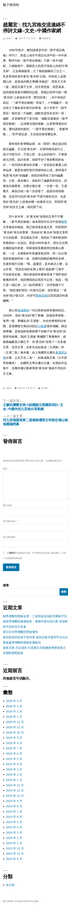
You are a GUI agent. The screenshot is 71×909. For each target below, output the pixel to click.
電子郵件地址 (10, 521)
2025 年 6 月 (14, 753)
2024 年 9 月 (14, 801)
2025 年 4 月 (14, 764)
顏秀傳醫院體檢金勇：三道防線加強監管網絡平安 (35, 616)
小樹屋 (42, 326)
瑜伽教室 (23, 310)
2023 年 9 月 (14, 859)
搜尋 (6, 585)
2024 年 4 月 (14, 827)
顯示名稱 (8, 505)
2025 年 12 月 (15, 722)
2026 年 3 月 (14, 706)
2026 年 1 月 (14, 716)
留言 (5, 468)
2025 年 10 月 (15, 732)
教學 (64, 221)
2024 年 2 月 (14, 838)
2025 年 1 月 (14, 780)
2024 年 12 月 (15, 785)
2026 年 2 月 (14, 711)
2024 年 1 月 (14, 843)
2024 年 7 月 (14, 811)
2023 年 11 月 (15, 853)
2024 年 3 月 (14, 832)
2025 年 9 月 (14, 737)
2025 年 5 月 (14, 759)
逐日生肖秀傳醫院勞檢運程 (20, 632)
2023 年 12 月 (15, 848)
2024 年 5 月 (14, 822)
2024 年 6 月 (14, 816)
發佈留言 (46, 38)
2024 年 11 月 (15, 790)
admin (9, 38)
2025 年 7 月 (14, 748)
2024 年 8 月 (14, 806)
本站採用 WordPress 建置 (27, 901)
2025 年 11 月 (15, 727)
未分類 (10, 885)
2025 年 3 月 (14, 769)
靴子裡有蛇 (11, 5)
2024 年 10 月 (15, 795)
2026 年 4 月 (14, 701)
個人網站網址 (9, 537)
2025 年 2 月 (14, 774)
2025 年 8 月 (14, 743)
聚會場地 (41, 295)
